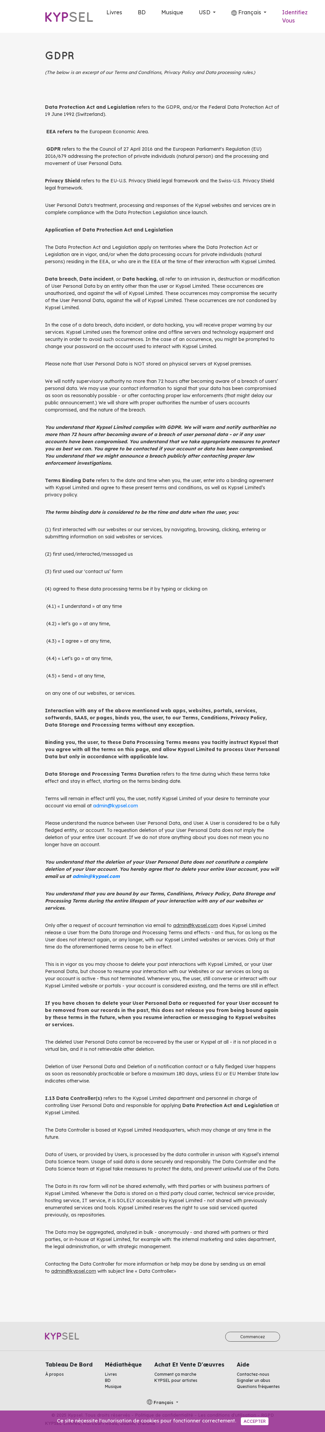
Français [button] (246, 12)
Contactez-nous (253, 1374)
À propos (54, 1374)
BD (141, 12)
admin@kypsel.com (115, 806)
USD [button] (205, 12)
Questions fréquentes (258, 1386)
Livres (114, 12)
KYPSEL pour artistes (175, 1380)
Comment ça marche (175, 1374)
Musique (172, 12)
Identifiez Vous (295, 16)
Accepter (255, 1421)
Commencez (252, 1336)
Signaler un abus (253, 1380)
